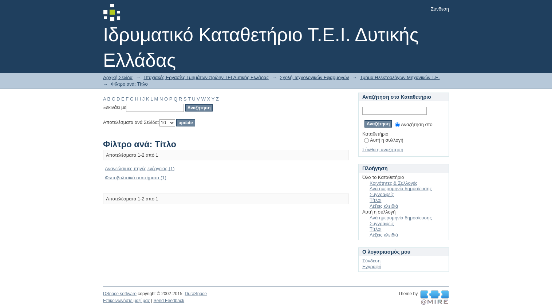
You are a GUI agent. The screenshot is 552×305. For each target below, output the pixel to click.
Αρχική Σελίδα (118, 77)
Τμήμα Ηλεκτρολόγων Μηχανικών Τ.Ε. (400, 77)
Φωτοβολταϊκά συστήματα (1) (135, 177)
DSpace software (120, 293)
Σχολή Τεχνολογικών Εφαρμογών (314, 77)
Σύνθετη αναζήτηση (382, 149)
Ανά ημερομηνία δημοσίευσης (401, 188)
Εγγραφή (371, 266)
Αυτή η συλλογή (383, 140)
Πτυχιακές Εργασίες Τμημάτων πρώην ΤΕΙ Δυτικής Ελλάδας (206, 77)
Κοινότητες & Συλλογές (393, 183)
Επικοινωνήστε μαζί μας (126, 300)
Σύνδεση (440, 9)
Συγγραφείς (382, 194)
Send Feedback (168, 300)
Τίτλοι (375, 200)
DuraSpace (195, 293)
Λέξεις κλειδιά (384, 206)
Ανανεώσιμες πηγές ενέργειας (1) (139, 168)
